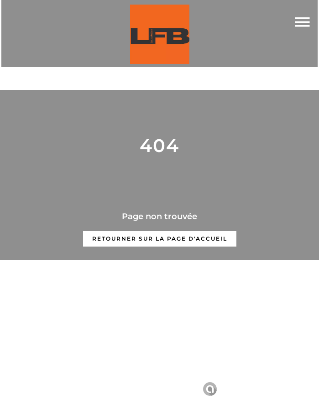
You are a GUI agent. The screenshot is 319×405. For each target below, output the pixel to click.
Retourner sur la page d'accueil (159, 238)
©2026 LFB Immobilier (86, 376)
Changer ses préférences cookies (138, 388)
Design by (223, 389)
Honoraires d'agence (236, 376)
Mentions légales (163, 376)
